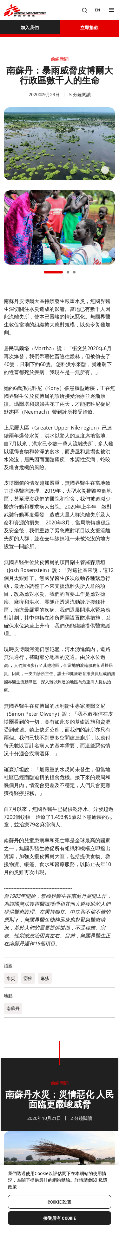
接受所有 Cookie (59, 1218)
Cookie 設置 (59, 1202)
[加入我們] (30, 27)
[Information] (105, 170)
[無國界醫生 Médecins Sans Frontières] (25, 10)
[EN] (97, 10)
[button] (53, 272)
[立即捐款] (89, 27)
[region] (59, 1200)
